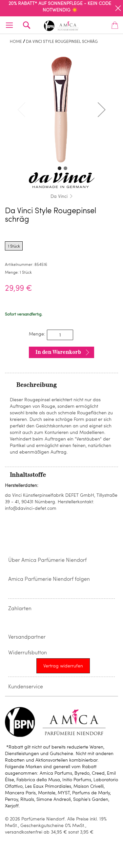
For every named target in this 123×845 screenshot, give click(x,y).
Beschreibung (36, 384)
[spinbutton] (60, 335)
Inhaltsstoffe (28, 475)
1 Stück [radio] (14, 246)
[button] (102, 109)
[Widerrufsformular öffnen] (63, 665)
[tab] (61, 384)
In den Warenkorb (58, 352)
